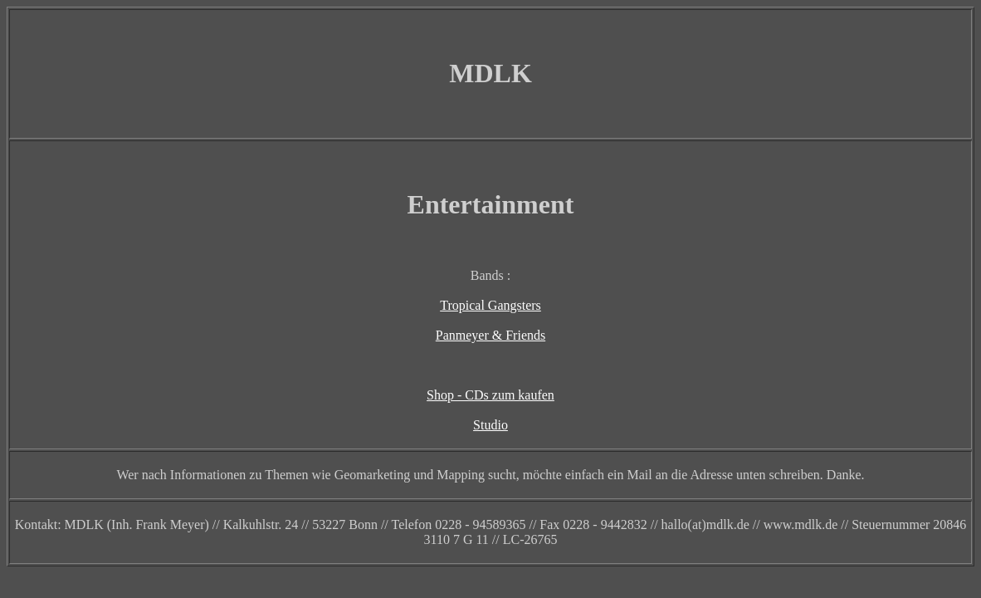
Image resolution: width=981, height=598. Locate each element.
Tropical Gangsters (490, 305)
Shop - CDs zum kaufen (490, 395)
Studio (490, 425)
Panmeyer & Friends (490, 335)
